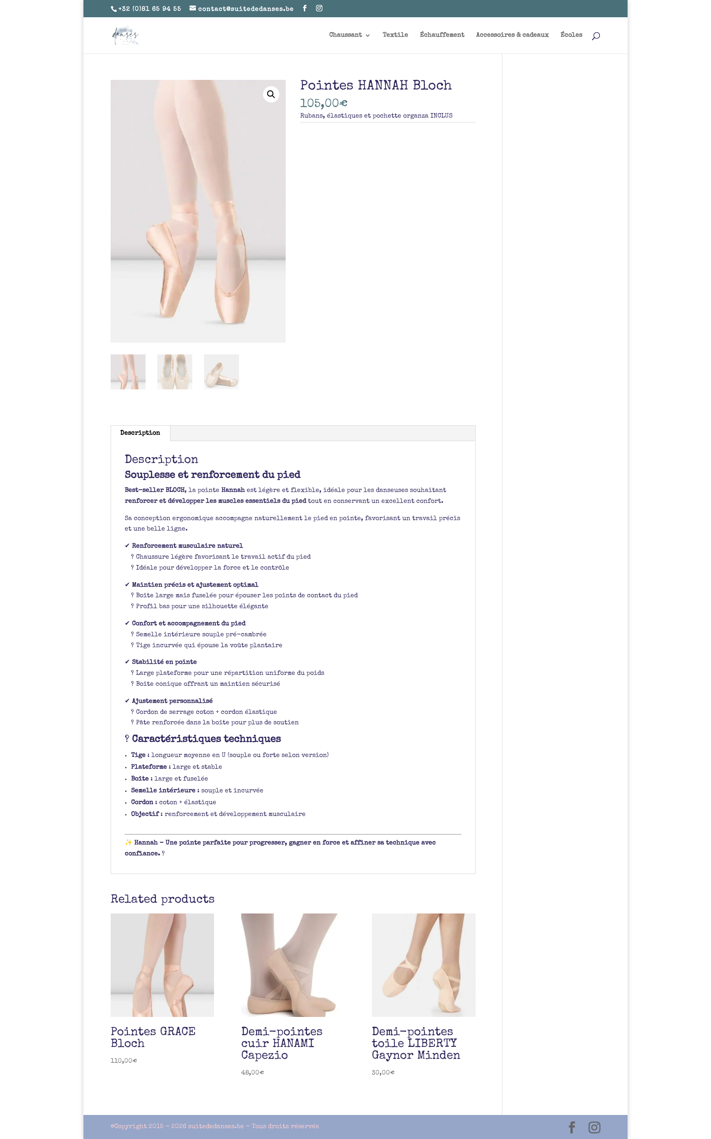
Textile (395, 35)
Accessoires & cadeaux (512, 35)
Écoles (571, 35)
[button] (271, 94)
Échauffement (442, 35)
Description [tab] (140, 433)
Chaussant (345, 35)
